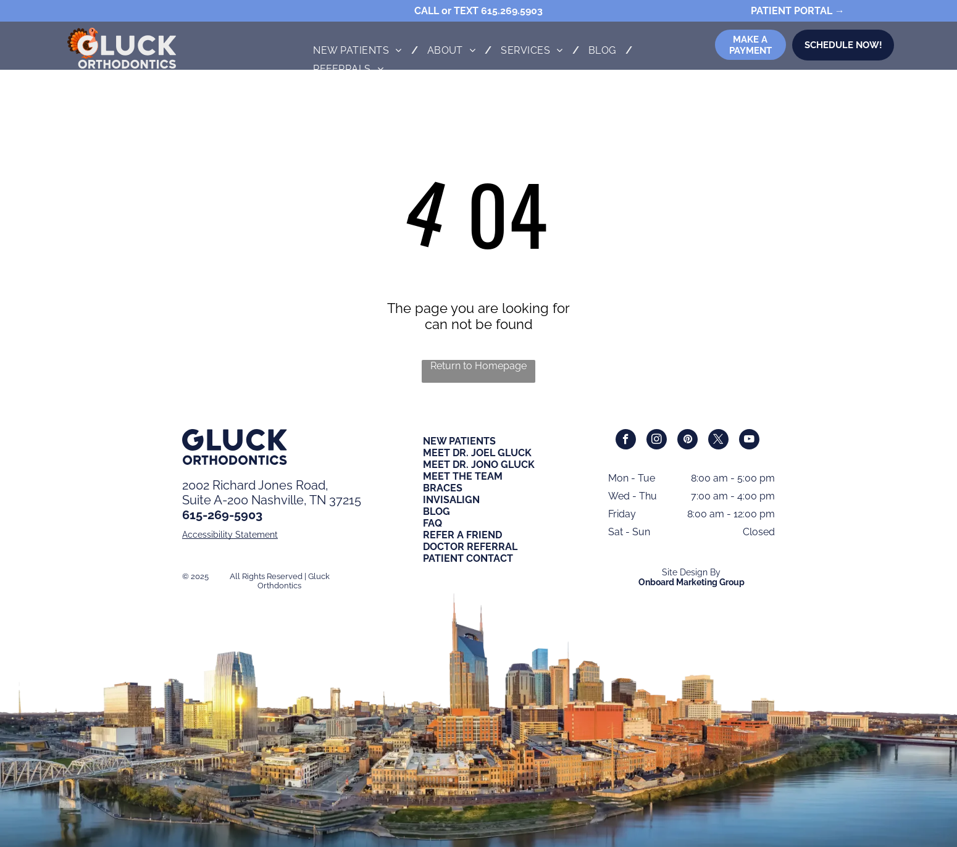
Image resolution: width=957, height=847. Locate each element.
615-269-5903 (222, 514)
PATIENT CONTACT (468, 558)
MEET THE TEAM (463, 476)
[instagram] (656, 441)
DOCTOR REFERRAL (470, 547)
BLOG (436, 511)
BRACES (442, 488)
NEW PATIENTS (459, 441)
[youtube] (749, 441)
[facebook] (626, 441)
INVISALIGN (451, 500)
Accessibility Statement (230, 535)
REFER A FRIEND (462, 535)
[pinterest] (687, 441)
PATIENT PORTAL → (798, 11)
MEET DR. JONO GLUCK (479, 464)
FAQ (432, 523)
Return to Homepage (478, 366)
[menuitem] (360, 50)
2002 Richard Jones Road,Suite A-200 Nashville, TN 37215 (271, 492)
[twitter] (718, 441)
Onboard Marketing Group (691, 582)
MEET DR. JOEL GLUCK (477, 453)
